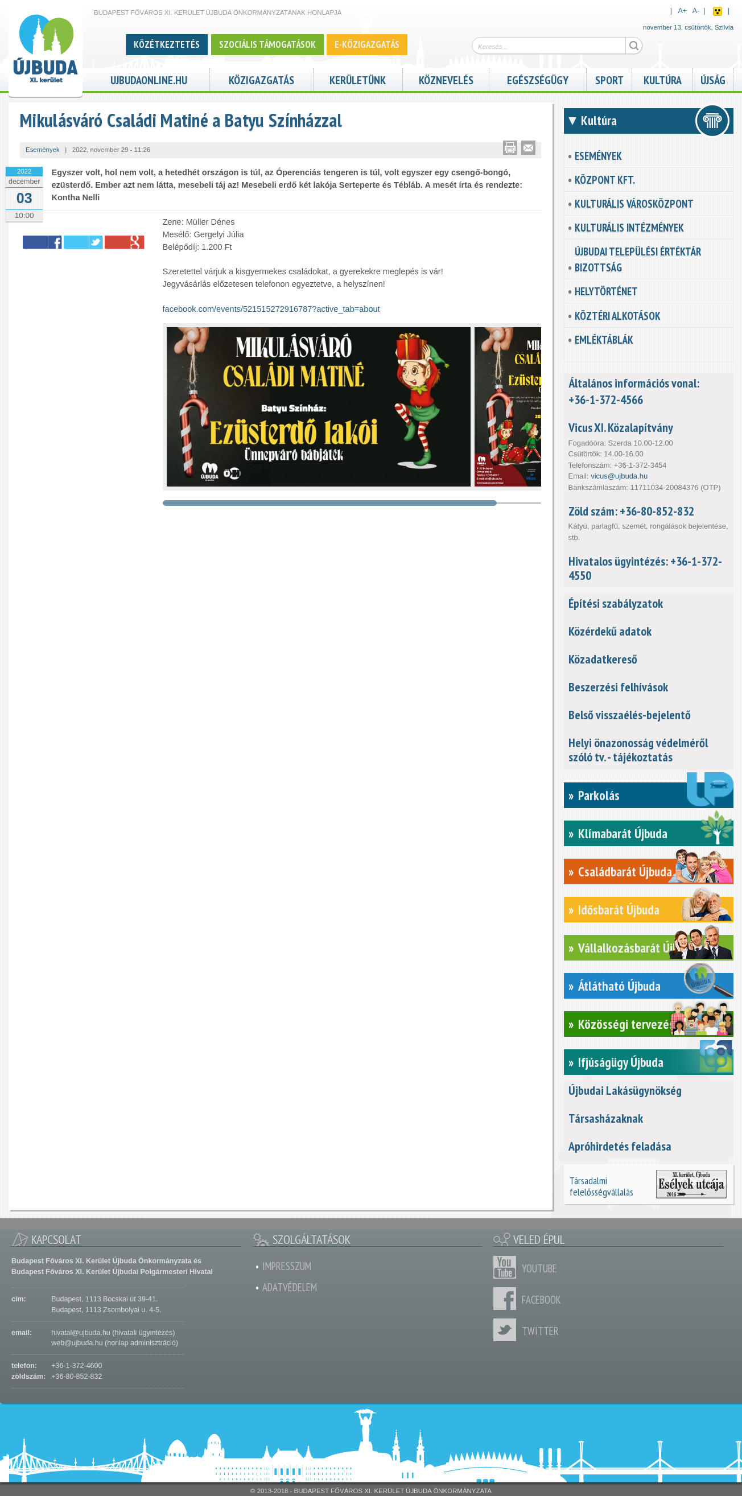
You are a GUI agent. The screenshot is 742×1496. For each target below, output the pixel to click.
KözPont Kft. (605, 180)
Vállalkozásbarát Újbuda (637, 947)
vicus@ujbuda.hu (619, 476)
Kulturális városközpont (634, 204)
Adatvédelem (289, 1287)
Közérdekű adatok (610, 631)
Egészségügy (537, 79)
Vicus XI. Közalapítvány (620, 427)
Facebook (507, 1298)
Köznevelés (446, 79)
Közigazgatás (261, 79)
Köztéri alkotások (618, 316)
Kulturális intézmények (629, 227)
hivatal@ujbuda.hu (80, 1333)
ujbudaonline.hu (148, 79)
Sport (609, 79)
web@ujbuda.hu (76, 1343)
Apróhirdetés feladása (619, 1146)
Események (598, 156)
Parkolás (599, 795)
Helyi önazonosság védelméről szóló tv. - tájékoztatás (638, 750)
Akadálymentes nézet (717, 11)
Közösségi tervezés (626, 1024)
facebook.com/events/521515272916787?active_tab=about (271, 309)
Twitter (507, 1329)
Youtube (507, 1267)
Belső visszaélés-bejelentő (629, 715)
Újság (712, 79)
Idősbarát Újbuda (618, 909)
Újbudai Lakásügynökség (625, 1090)
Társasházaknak (605, 1118)
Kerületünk (357, 79)
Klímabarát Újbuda (622, 833)
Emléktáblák (604, 340)
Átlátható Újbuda (619, 986)
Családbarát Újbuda (625, 871)
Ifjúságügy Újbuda (620, 1062)
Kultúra (663, 79)
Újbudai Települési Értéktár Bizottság (638, 259)
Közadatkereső (602, 659)
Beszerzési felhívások (618, 687)
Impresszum (286, 1266)
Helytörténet (606, 291)
